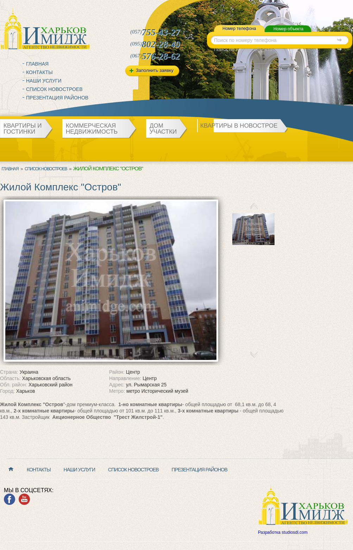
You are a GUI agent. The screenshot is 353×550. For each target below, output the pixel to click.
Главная (37, 64)
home (196, 8)
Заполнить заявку (155, 70)
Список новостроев (54, 89)
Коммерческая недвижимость (92, 128)
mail (204, 8)
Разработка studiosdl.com (283, 532)
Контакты (39, 72)
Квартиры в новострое (239, 125)
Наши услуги (44, 81)
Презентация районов (57, 97)
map (211, 8)
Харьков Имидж (45, 28)
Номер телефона (239, 28)
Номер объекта (288, 28)
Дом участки (163, 128)
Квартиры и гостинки (23, 128)
